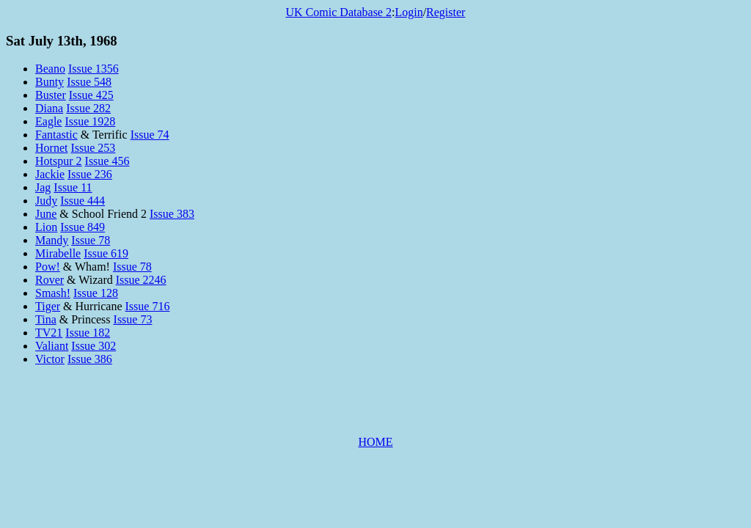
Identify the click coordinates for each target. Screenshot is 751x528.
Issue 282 (88, 108)
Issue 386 (89, 359)
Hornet (51, 148)
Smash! (52, 293)
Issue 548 (89, 82)
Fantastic (56, 134)
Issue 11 (73, 187)
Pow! (47, 266)
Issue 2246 (141, 280)
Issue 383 (172, 214)
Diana (49, 108)
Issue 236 (89, 174)
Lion (46, 227)
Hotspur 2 (58, 161)
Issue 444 (82, 200)
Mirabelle (58, 253)
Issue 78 (90, 240)
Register (445, 12)
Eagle (48, 121)
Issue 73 (133, 319)
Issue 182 (87, 332)
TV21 (48, 332)
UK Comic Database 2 (339, 12)
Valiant (51, 346)
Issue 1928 (90, 121)
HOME (375, 442)
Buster (50, 95)
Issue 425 (91, 95)
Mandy (51, 240)
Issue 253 (92, 148)
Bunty (49, 82)
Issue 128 (95, 293)
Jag (43, 187)
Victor (50, 359)
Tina (45, 319)
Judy (46, 200)
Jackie (50, 174)
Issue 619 (106, 253)
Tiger (47, 306)
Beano (50, 68)
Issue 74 (150, 134)
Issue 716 (147, 306)
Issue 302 (93, 346)
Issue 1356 (93, 68)
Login (408, 12)
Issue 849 (82, 227)
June (45, 214)
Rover (49, 280)
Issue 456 (107, 161)
